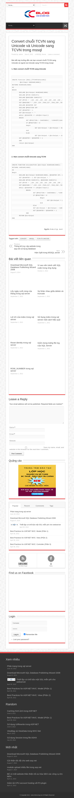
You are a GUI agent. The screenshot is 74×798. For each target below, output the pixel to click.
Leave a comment (54, 54)
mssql (31, 238)
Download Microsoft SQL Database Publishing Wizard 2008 (23, 267)
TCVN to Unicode (43, 238)
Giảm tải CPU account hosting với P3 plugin (27, 783)
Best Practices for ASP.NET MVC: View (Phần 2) (28, 538)
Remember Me (30, 634)
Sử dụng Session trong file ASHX (22, 737)
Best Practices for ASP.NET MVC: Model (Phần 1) (29, 531)
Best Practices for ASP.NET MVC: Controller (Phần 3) (30, 544)
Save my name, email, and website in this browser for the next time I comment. (36, 448)
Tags (51, 506)
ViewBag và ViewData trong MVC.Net (24, 731)
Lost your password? (21, 639)
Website (12, 441)
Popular (15, 506)
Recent (27, 506)
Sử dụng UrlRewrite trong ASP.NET (23, 724)
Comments (40, 506)
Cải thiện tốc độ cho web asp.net (22, 760)
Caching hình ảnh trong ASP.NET (22, 711)
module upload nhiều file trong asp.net (24, 767)
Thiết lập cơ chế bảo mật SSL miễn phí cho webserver (40, 525)
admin (21, 54)
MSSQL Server (41, 54)
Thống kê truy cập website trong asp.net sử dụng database (30, 246)
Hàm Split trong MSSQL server (43, 252)
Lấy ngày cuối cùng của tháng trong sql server (21, 292)
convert (23, 238)
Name (11, 427)
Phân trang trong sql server (20, 512)
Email (11, 434)
